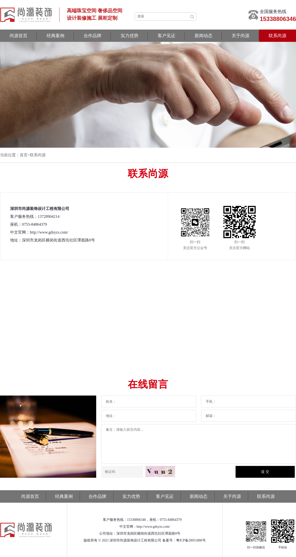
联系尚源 (277, 35)
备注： (111, 429)
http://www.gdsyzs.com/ (153, 526)
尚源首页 (18, 35)
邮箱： (211, 416)
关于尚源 (240, 35)
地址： (111, 416)
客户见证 (166, 35)
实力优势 (129, 35)
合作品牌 (92, 35)
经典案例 (55, 35)
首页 (24, 155)
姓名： (111, 401)
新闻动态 (203, 35)
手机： (211, 401)
